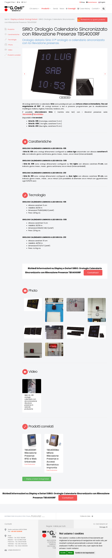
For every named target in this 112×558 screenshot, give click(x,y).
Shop (82, 2)
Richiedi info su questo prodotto (93, 20)
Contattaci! (93, 272)
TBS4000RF (27, 114)
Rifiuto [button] (70, 553)
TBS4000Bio (38, 114)
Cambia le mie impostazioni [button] (84, 553)
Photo (9, 44)
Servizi (55, 8)
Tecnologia (10, 39)
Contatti (96, 8)
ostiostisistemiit (14, 550)
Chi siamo (35, 8)
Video (8, 49)
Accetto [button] (63, 553)
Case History (83, 8)
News (62, 8)
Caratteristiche (12, 34)
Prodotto (9, 29)
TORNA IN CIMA (86, 516)
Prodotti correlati (12, 55)
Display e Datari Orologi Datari (36, 479)
